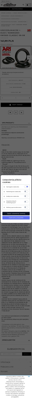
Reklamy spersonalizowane (13, 207)
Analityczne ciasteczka (12, 196)
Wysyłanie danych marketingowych (11, 201)
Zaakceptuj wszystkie (16, 218)
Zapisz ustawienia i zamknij (16, 213)
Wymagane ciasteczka (12, 186)
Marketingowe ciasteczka (13, 191)
